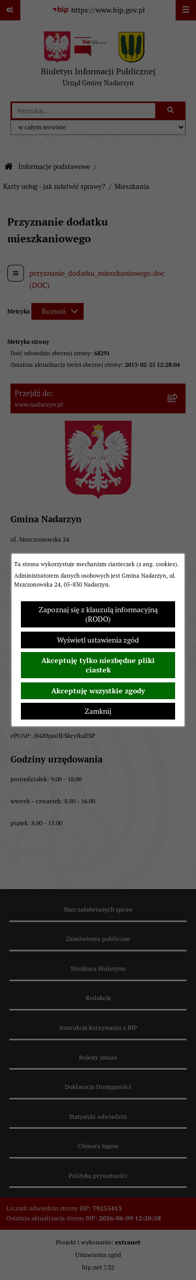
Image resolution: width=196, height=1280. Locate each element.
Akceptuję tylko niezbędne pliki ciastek (98, 665)
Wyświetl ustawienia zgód (98, 640)
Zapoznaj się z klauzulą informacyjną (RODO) (98, 614)
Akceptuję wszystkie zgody (98, 690)
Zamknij (98, 711)
